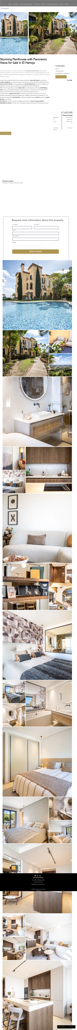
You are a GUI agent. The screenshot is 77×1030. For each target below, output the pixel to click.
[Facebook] (35, 875)
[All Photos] (5, 133)
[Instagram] (40, 875)
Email (13, 230)
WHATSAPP (61, 1026)
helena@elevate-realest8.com (62, 73)
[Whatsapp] (37, 875)
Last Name (36, 224)
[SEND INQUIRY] (35, 251)
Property (14, 242)
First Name (14, 224)
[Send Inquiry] (61, 76)
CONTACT (71, 1026)
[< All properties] (5, 8)
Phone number (15, 236)
